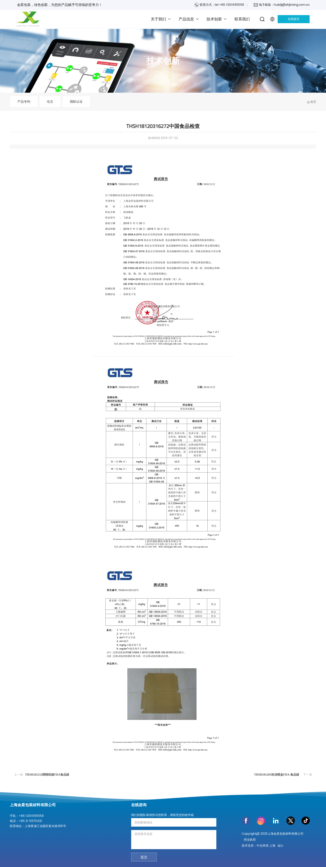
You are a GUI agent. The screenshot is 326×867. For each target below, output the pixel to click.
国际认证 (76, 101)
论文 (50, 101)
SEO (280, 845)
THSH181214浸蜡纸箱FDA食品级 (47, 774)
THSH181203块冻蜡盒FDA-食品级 (276, 774)
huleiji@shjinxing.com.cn (292, 4)
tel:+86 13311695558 (229, 4)
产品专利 (23, 101)
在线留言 (294, 19)
